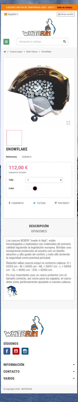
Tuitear (39, 203)
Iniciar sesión (65, 14)
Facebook (6, 351)
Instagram (25, 351)
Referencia (11, 156)
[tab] (39, 226)
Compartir (16, 203)
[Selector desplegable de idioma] (11, 14)
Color (11, 188)
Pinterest (62, 203)
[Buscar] (42, 41)
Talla (11, 180)
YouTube (16, 351)
